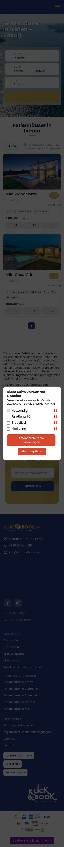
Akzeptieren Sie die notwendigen (31, 440)
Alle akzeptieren (32, 451)
